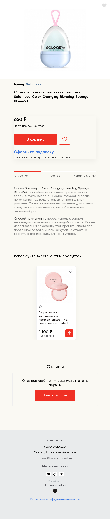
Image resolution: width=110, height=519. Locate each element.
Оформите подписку (34, 151)
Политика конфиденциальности (55, 499)
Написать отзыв (55, 395)
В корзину (35, 139)
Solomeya (33, 84)
